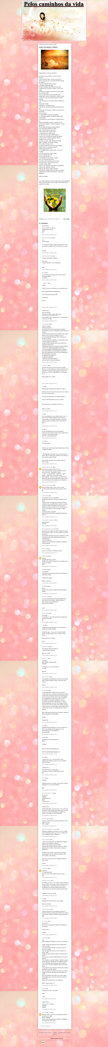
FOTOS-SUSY (45, 596)
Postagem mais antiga (64, 1032)
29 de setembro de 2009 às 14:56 (49, 734)
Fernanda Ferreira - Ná (47, 793)
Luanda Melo (45, 690)
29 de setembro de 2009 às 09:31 (49, 583)
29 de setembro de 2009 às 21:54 (49, 877)
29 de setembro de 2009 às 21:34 (49, 865)
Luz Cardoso (45, 921)
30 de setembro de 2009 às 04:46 (49, 985)
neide (43, 625)
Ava (43, 386)
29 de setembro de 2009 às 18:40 (49, 803)
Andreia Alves (45, 495)
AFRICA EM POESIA (47, 237)
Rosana (44, 737)
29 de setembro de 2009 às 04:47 (49, 525)
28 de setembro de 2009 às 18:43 (49, 252)
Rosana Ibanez (45, 613)
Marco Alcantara (46, 839)
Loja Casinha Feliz (46, 1012)
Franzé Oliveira (45, 646)
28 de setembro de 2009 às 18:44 (49, 269)
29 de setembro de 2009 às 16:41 (49, 774)
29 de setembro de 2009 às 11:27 (49, 643)
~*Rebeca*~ (45, 283)
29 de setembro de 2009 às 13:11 (49, 673)
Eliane (43, 272)
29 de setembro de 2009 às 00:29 (49, 492)
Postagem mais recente (45, 1032)
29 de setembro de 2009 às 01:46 (49, 516)
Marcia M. (44, 548)
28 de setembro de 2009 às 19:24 (49, 307)
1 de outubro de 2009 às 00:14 (49, 998)
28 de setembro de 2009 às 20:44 (49, 383)
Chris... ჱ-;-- (45, 658)
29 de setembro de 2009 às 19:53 (49, 826)
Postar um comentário (46, 1026)
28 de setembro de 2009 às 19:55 (49, 320)
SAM (43, 441)
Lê (42, 414)
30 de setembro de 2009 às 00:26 (49, 918)
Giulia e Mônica (46, 676)
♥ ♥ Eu (43, 778)
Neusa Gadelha (45, 324)
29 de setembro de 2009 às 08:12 (49, 566)
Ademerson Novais (46, 880)
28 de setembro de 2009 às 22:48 (49, 426)
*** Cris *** (45, 868)
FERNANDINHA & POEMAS (49, 529)
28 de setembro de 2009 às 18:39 (49, 234)
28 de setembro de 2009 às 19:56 (49, 362)
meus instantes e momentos (48, 520)
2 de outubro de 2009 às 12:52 (49, 1009)
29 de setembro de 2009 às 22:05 (49, 895)
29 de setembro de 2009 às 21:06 (49, 836)
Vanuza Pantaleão (46, 818)
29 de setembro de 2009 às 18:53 (49, 815)
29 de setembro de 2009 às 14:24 (49, 687)
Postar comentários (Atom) (57, 1038)
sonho (43, 757)
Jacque (43, 988)
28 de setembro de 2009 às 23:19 (49, 438)
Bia (43, 429)
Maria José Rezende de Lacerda (49, 829)
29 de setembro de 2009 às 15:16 (49, 754)
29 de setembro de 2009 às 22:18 (49, 906)
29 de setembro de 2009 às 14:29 (49, 722)
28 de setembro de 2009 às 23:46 (49, 463)
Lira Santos (44, 937)
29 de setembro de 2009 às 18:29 (49, 790)
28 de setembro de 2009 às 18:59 (49, 280)
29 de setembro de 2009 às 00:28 (49, 482)
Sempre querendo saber (47, 467)
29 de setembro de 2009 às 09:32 (49, 593)
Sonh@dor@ (45, 569)
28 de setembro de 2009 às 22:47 (49, 410)
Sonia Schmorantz (46, 909)
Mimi (43, 725)
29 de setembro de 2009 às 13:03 (49, 655)
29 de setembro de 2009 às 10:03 (49, 622)
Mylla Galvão (45, 556)
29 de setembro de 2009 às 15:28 (49, 764)
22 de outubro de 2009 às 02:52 (49, 1022)
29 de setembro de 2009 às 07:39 (49, 552)
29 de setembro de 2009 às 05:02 (49, 545)
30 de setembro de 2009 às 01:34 (49, 934)
